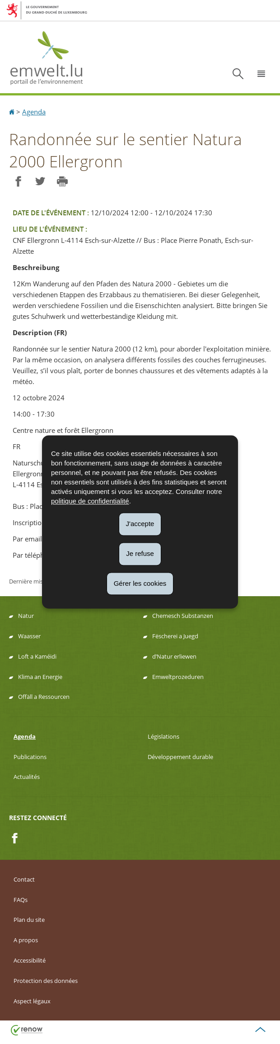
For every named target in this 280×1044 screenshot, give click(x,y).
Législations (163, 736)
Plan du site (29, 920)
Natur (26, 616)
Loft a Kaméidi (37, 656)
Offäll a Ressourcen (44, 697)
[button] (261, 73)
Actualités (27, 777)
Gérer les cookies (140, 583)
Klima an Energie (40, 677)
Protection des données (46, 981)
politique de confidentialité (90, 501)
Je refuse (140, 553)
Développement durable (180, 757)
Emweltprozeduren (178, 677)
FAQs (21, 900)
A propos (26, 940)
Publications (30, 757)
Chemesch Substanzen (182, 616)
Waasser (29, 636)
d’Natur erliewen (174, 656)
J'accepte (140, 523)
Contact (24, 879)
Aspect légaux (32, 1001)
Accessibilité (30, 960)
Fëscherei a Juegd (175, 636)
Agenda (34, 111)
